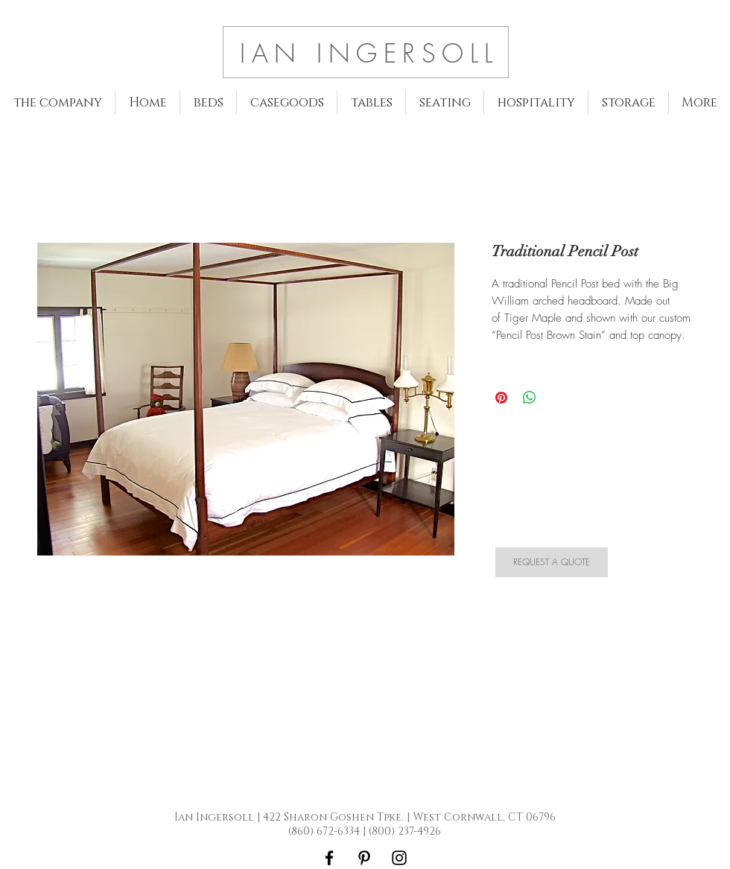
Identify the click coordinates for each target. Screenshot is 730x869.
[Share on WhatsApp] (530, 398)
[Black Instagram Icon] (399, 858)
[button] (208, 102)
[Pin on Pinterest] (501, 398)
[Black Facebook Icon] (329, 858)
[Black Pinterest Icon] (364, 858)
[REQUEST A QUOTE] (551, 562)
